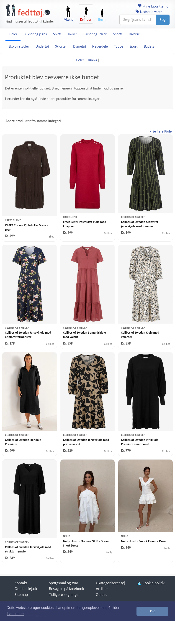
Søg (163, 19)
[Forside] (27, 11)
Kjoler (13, 34)
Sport (133, 46)
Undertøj (42, 46)
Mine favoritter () (153, 6)
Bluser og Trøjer (95, 34)
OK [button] (152, 611)
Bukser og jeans (35, 34)
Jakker (72, 34)
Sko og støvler (19, 46)
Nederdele (100, 46)
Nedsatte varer (150, 12)
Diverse (134, 34)
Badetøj (149, 46)
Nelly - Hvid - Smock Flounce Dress (143, 541)
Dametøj (79, 46)
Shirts (57, 34)
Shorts (117, 34)
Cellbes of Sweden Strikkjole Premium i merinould (139, 442)
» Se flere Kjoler (161, 131)
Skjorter (61, 46)
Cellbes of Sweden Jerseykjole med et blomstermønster (28, 335)
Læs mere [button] (15, 614)
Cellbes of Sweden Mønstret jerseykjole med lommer (139, 224)
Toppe (118, 46)
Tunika (92, 60)
